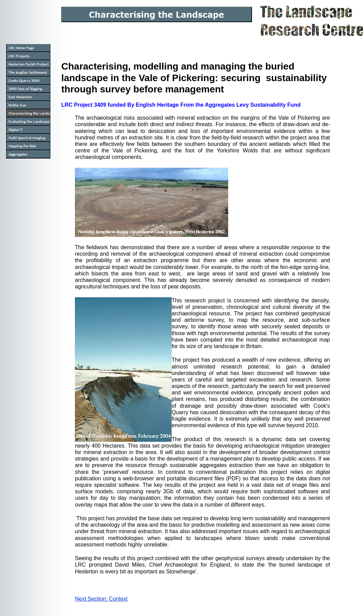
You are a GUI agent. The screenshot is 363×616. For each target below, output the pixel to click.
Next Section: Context (101, 599)
